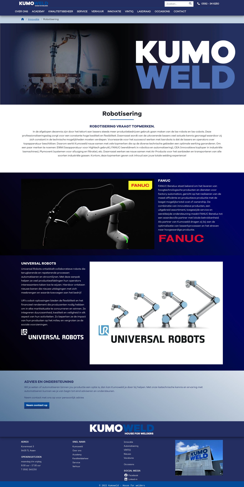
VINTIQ (127, 449)
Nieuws (127, 453)
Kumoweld (78, 446)
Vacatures (129, 457)
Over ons (77, 450)
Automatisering (131, 446)
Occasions (129, 464)
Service (76, 462)
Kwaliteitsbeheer (81, 458)
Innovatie (33, 19)
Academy (77, 454)
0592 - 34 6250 (208, 4)
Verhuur (76, 466)
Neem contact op (36, 405)
